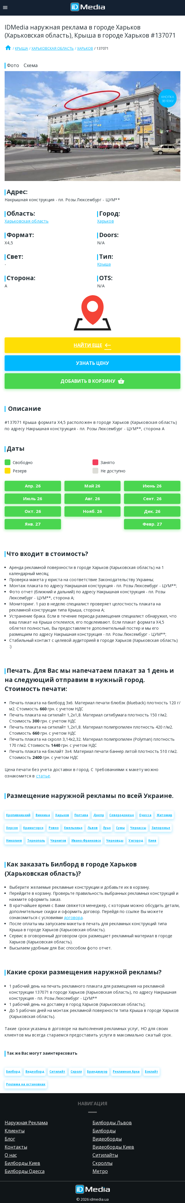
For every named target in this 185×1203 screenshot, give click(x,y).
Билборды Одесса (25, 1171)
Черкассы (138, 828)
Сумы (120, 828)
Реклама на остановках (25, 1084)
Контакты (16, 1147)
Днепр (98, 815)
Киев (152, 840)
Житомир (164, 815)
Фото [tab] (13, 65)
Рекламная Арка (126, 1071)
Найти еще (92, 345)
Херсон (12, 828)
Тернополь (36, 840)
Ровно (54, 828)
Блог (10, 1139)
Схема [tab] (31, 65)
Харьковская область (53, 48)
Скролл (76, 1071)
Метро (100, 1171)
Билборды (104, 1131)
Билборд (13, 1071)
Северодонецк (121, 815)
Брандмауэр (97, 1071)
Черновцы (114, 840)
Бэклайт (151, 1071)
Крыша (21, 48)
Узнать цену (92, 363)
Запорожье (160, 828)
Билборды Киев (22, 1163)
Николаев (14, 840)
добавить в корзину (92, 381)
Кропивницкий (18, 815)
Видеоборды (107, 1139)
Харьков (85, 48)
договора (73, 917)
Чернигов (58, 840)
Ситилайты (105, 1155)
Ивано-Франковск (86, 840)
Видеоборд (34, 1071)
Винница (43, 815)
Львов (93, 828)
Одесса (145, 815)
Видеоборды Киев (113, 1147)
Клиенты (15, 1131)
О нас (11, 1155)
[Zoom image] (92, 126)
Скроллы (102, 1163)
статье (43, 776)
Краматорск (33, 828)
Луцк (107, 828)
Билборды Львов (112, 1122)
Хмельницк (73, 828)
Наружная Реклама (26, 1122)
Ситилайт (57, 1071)
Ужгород (136, 840)
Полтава (81, 815)
